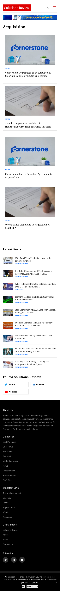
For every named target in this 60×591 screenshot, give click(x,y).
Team (5, 539)
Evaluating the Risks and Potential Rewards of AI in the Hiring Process (35, 350)
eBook (6, 512)
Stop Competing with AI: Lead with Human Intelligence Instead (35, 311)
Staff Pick (7, 480)
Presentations (9, 470)
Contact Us (8, 544)
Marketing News (10, 461)
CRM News (8, 446)
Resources (7, 517)
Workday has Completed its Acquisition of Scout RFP (27, 226)
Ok (23, 586)
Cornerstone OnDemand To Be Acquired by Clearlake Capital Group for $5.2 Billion (28, 74)
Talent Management (12, 493)
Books (5, 502)
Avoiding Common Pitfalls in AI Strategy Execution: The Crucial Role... (33, 324)
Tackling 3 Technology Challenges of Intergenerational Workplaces (32, 363)
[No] (56, 582)
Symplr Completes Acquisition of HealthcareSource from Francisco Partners (28, 125)
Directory (7, 498)
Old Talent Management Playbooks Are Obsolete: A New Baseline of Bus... (33, 272)
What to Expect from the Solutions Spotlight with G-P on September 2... (35, 285)
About (5, 534)
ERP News (7, 451)
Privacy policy (32, 586)
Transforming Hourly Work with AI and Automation (33, 337)
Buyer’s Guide (9, 507)
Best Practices (21, 263)
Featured (19, 289)
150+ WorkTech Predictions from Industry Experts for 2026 (35, 259)
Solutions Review (10, 530)
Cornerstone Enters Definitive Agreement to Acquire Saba (28, 175)
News (7, 68)
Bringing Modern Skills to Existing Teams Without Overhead (34, 298)
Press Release (9, 475)
